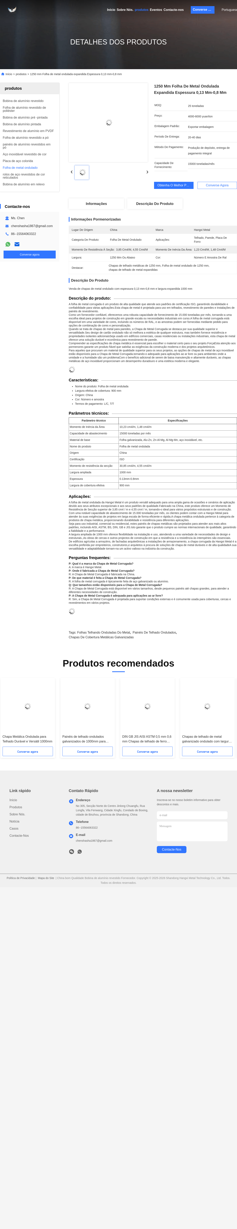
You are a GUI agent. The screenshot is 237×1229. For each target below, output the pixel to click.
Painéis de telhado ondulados (154, 632)
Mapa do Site (46, 878)
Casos (13, 828)
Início (111, 9)
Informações (96, 204)
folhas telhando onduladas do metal (103, 632)
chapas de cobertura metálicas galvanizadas (101, 637)
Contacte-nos (174, 9)
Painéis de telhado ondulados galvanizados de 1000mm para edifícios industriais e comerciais (85, 739)
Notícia (14, 821)
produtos (141, 9)
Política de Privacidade (21, 878)
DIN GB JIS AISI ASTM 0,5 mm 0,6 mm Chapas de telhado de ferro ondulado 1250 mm (146, 739)
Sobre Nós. (125, 9)
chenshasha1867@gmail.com (32, 226)
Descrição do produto (154, 204)
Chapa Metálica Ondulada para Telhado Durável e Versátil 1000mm (28, 739)
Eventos (156, 9)
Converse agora (203, 9)
